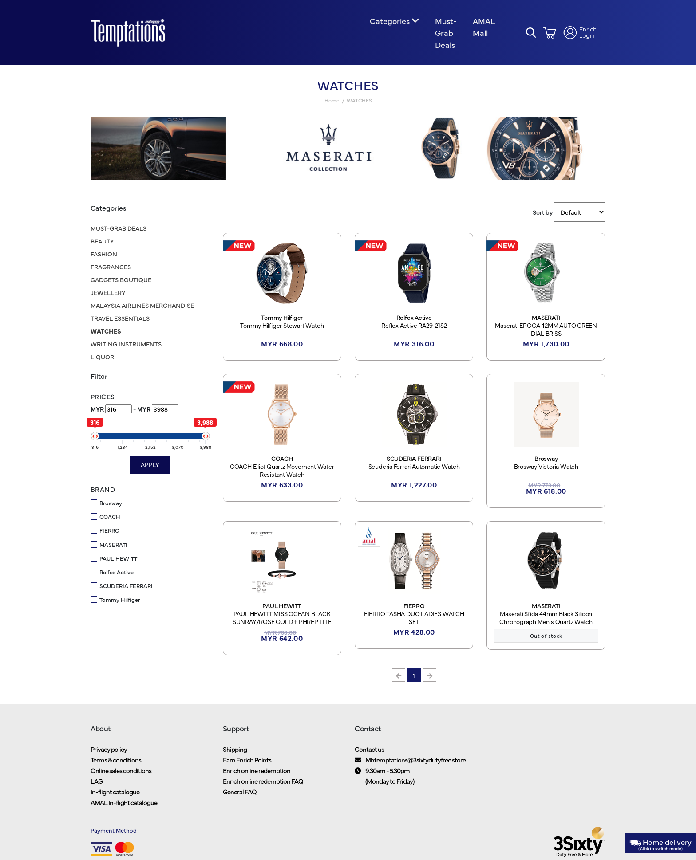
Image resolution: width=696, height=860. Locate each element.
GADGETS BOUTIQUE (121, 280)
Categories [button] (390, 21)
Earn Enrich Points (247, 761)
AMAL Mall (483, 27)
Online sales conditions (121, 772)
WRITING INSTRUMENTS (126, 345)
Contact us (369, 750)
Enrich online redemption (256, 772)
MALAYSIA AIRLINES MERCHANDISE (142, 306)
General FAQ (240, 793)
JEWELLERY (108, 293)
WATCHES (106, 332)
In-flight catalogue (115, 793)
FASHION (104, 255)
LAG (97, 782)
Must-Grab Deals (446, 33)
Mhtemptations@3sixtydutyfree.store (415, 761)
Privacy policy (109, 750)
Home (332, 102)
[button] (531, 33)
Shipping (235, 750)
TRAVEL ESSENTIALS (120, 319)
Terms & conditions (116, 761)
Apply (150, 465)
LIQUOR (102, 357)
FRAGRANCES (111, 267)
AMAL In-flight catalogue (124, 804)
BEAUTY (102, 242)
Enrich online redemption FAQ (263, 782)
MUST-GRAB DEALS (118, 229)
